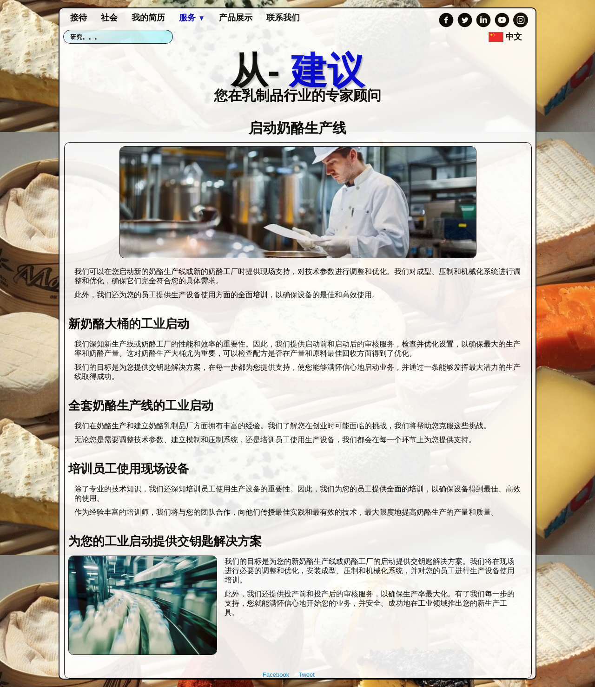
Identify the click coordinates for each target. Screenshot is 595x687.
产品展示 (235, 17)
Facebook (276, 674)
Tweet (306, 674)
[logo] (297, 75)
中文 (506, 36)
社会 (109, 17)
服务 (192, 17)
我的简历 (148, 17)
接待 (78, 17)
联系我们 (283, 17)
